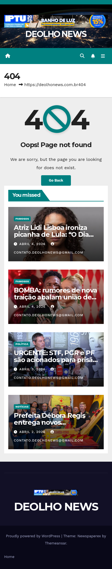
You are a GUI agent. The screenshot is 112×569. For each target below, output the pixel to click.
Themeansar (55, 543)
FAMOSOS (22, 218)
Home (10, 84)
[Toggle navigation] (103, 56)
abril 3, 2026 (33, 369)
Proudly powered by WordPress (34, 536)
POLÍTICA (21, 343)
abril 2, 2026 (33, 432)
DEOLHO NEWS (55, 34)
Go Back (56, 180)
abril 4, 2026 (33, 244)
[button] (82, 56)
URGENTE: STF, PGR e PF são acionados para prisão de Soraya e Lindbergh (55, 360)
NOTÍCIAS (21, 406)
